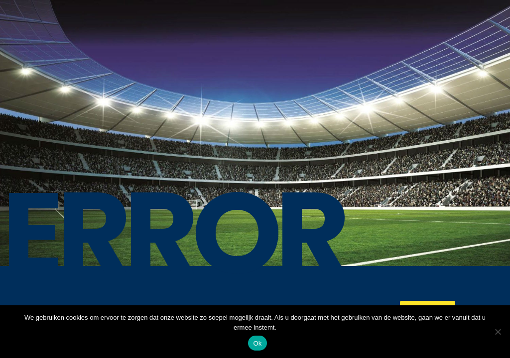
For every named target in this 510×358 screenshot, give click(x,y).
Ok (257, 343)
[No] (498, 332)
